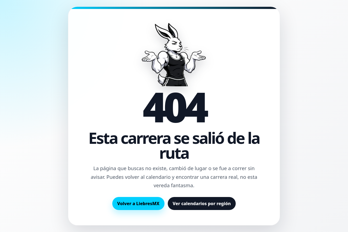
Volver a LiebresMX (138, 203)
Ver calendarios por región (202, 203)
